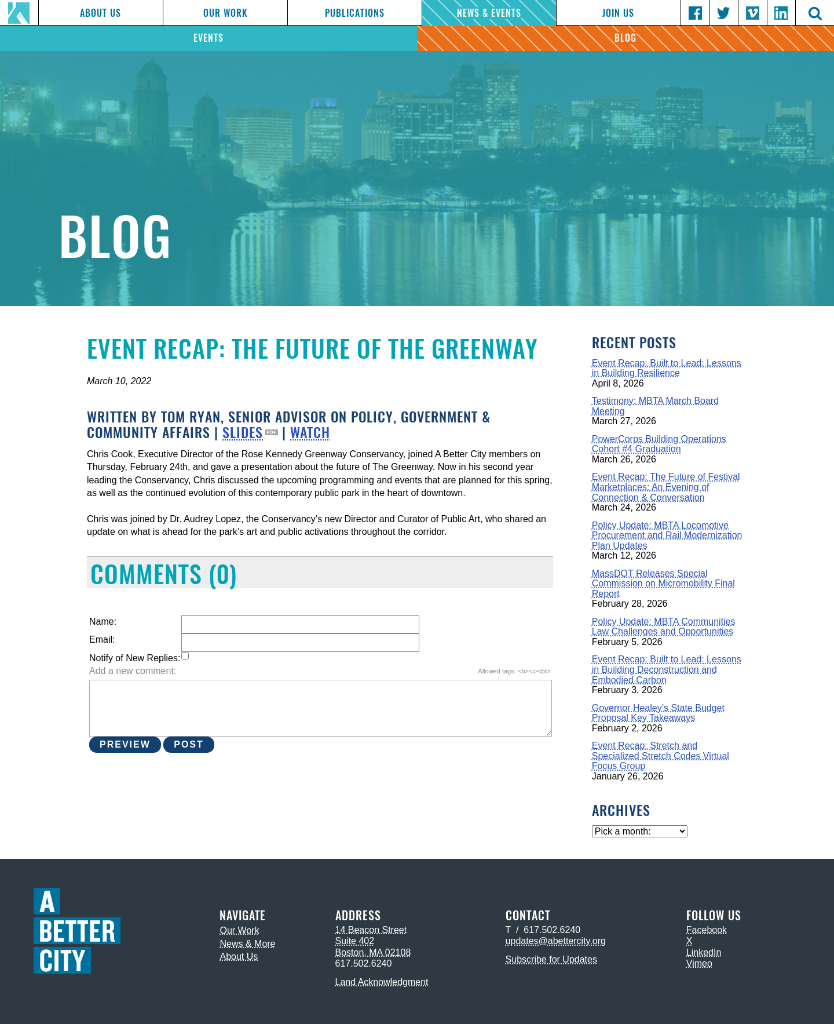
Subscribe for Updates (551, 959)
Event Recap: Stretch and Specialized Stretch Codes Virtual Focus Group (660, 756)
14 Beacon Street (371, 930)
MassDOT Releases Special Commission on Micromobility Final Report (663, 584)
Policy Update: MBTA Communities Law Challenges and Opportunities (664, 627)
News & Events (489, 13)
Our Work (225, 13)
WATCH (310, 432)
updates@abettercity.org (556, 941)
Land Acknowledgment (382, 982)
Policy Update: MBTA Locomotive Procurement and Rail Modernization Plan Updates (667, 535)
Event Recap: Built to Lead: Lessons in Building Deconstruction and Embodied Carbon (666, 669)
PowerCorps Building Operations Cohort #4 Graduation (659, 444)
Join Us (618, 13)
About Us (100, 13)
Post (189, 744)
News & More (247, 944)
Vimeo (699, 963)
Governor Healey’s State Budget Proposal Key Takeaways (658, 713)
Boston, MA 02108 (373, 952)
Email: (102, 639)
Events (208, 38)
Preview (125, 744)
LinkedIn (704, 952)
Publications (355, 13)
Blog (625, 38)
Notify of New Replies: (134, 658)
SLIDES (242, 432)
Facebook (706, 930)
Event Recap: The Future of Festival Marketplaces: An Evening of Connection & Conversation (666, 487)
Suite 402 (355, 941)
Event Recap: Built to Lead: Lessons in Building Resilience (666, 368)
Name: (102, 621)
